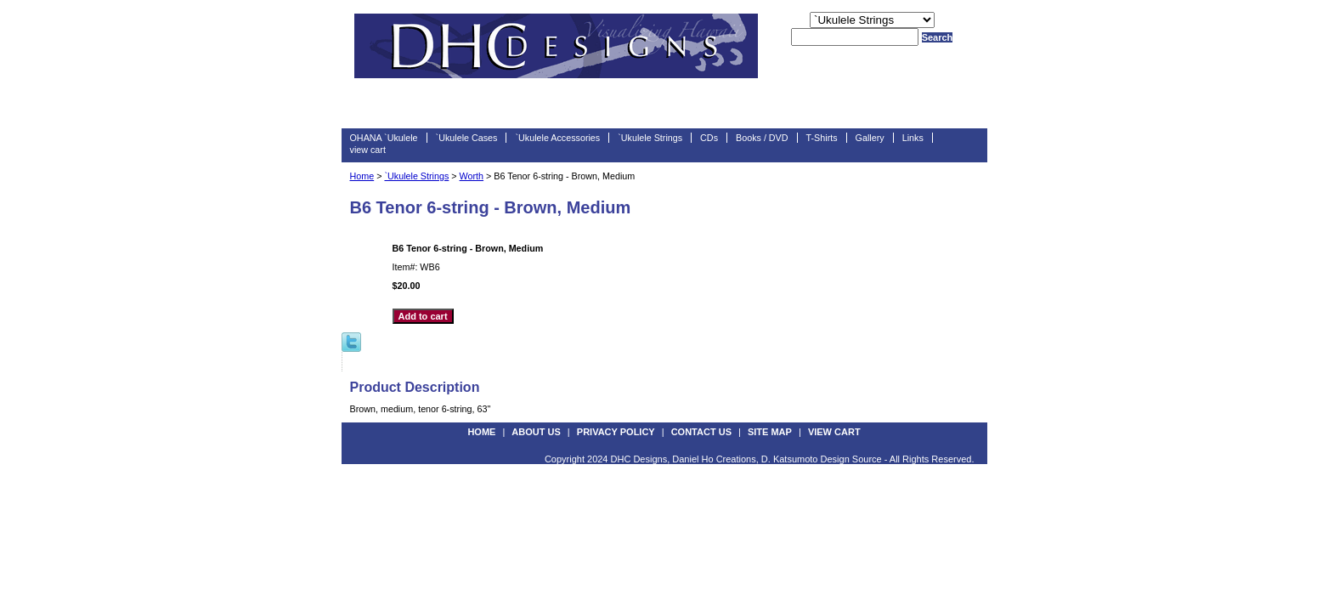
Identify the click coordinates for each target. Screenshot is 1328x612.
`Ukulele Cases (467, 138)
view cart (368, 149)
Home (362, 176)
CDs (709, 138)
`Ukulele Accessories (557, 138)
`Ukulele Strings (650, 138)
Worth (471, 176)
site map (770, 432)
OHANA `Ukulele (384, 138)
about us (535, 432)
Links (913, 138)
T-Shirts (822, 138)
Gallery (870, 138)
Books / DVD (762, 138)
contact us (701, 432)
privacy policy (616, 432)
